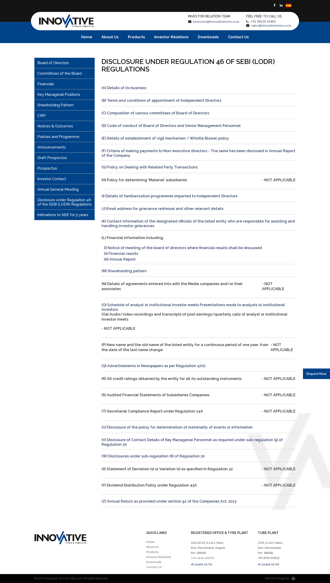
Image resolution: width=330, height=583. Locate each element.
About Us (110, 37)
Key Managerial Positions (58, 94)
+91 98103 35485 (263, 21)
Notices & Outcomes (55, 126)
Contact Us (238, 37)
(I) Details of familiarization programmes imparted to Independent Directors (169, 196)
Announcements (51, 147)
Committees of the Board (59, 73)
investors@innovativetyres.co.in (216, 21)
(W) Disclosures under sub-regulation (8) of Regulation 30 (153, 456)
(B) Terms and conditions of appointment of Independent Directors (161, 100)
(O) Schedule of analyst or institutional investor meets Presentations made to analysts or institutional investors (193, 307)
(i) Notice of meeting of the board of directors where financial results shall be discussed (183, 248)
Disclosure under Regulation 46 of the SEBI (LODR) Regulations (64, 202)
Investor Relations (171, 37)
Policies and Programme (58, 137)
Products (136, 37)
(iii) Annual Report (120, 259)
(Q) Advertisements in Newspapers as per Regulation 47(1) (153, 366)
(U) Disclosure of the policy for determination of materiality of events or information (177, 427)
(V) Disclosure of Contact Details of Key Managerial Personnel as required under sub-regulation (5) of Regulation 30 (192, 442)
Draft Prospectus (52, 158)
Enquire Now (316, 374)
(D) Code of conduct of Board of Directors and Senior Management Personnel (171, 126)
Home (86, 37)
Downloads (208, 37)
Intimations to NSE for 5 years (62, 215)
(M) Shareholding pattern (124, 271)
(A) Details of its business (124, 88)
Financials (45, 84)
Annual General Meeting (58, 189)
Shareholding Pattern (55, 105)
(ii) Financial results (121, 253)
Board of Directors (53, 63)
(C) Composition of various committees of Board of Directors (155, 113)
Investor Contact (51, 179)
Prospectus (47, 168)
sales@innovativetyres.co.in (271, 25)
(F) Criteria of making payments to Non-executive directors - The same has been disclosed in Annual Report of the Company (198, 153)
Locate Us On (201, 564)
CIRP (41, 115)
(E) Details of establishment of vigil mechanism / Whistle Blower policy (165, 138)
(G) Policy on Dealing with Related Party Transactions (150, 167)
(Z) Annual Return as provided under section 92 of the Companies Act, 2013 (169, 501)
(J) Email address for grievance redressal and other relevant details (162, 208)
